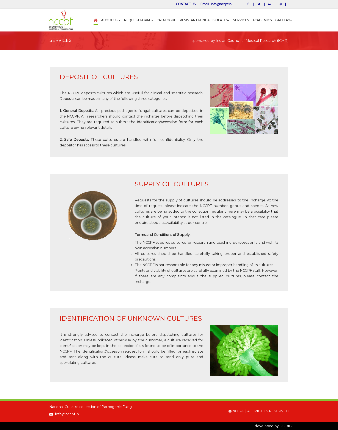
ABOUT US (110, 20)
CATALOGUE (166, 20)
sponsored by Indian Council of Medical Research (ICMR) (240, 41)
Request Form (138, 20)
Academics (262, 20)
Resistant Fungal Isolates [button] (205, 20)
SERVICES (241, 20)
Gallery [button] (283, 20)
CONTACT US (185, 4)
